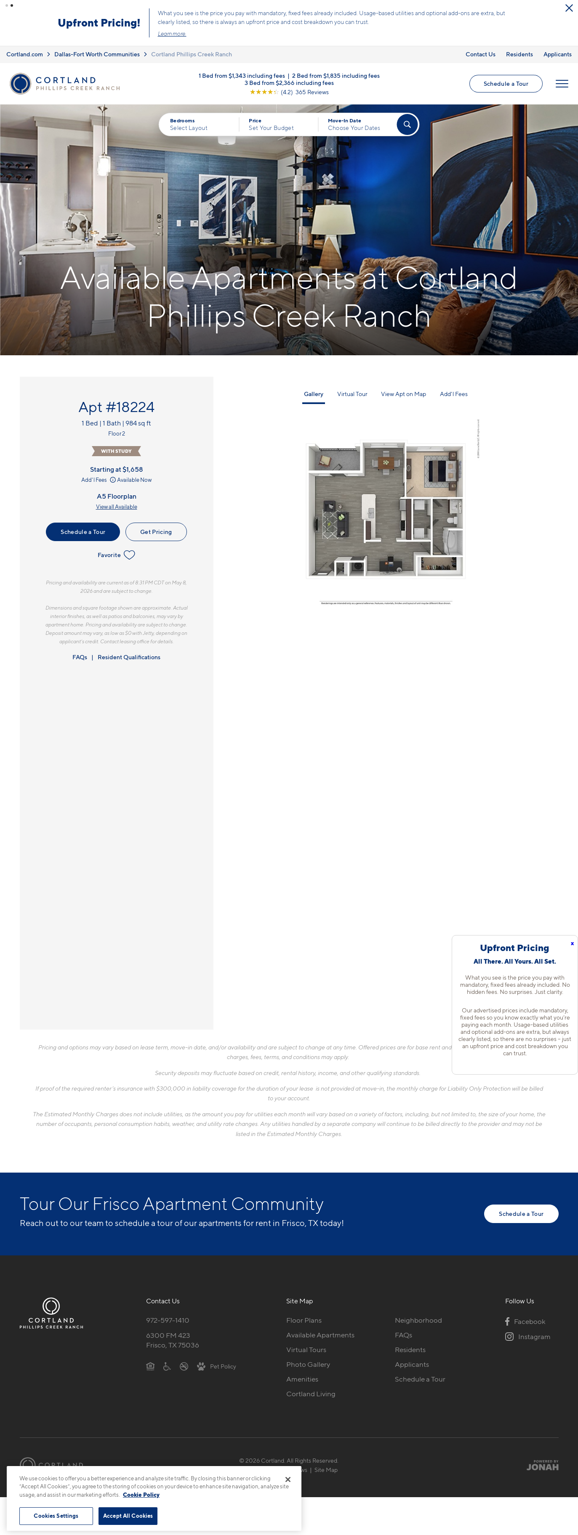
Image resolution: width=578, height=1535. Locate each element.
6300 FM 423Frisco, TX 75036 (172, 1339)
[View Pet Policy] (216, 1365)
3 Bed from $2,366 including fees (289, 81)
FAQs (79, 656)
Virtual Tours (306, 1349)
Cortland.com (24, 53)
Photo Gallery (308, 1363)
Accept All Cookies (128, 1515)
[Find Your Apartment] (407, 124)
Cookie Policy (141, 1494)
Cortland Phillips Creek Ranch (191, 53)
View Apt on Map (403, 393)
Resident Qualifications (129, 656)
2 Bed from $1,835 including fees (336, 74)
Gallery (313, 393)
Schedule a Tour (506, 83)
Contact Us (480, 53)
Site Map (326, 1469)
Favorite (116, 554)
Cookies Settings (56, 1515)
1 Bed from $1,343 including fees (242, 74)
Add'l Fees (99, 479)
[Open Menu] (562, 83)
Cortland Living (311, 1393)
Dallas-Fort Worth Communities (97, 53)
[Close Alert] (272, 8)
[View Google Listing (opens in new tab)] (289, 91)
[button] (6, 5)
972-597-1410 (167, 1320)
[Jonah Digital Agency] (539, 1464)
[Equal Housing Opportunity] (150, 1365)
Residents (519, 53)
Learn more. (453, 33)
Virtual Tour (352, 393)
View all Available (116, 506)
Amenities (302, 1378)
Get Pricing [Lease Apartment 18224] (156, 531)
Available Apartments (320, 1334)
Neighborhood (418, 1320)
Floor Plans (304, 1320)
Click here (25, 29)
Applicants (557, 53)
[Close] (288, 1479)
